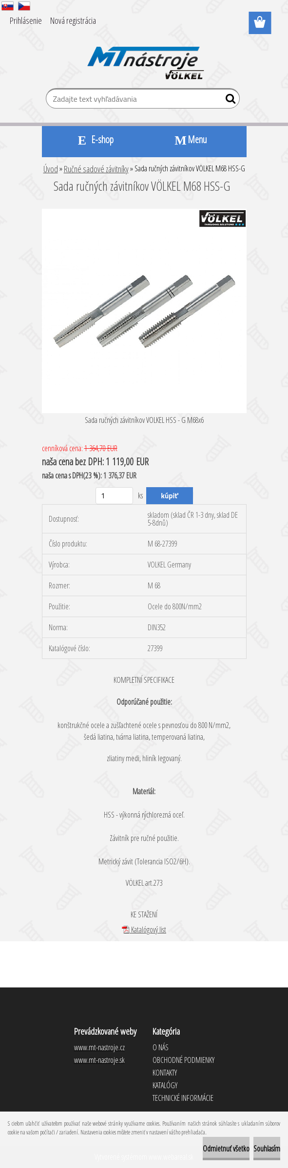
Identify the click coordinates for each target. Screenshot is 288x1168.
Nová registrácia (73, 20)
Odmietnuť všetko (226, 1148)
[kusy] (114, 495)
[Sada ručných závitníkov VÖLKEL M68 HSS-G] (144, 212)
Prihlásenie (26, 20)
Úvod (50, 169)
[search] (228, 101)
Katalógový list (144, 929)
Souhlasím (266, 1148)
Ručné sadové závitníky (96, 169)
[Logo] (144, 56)
